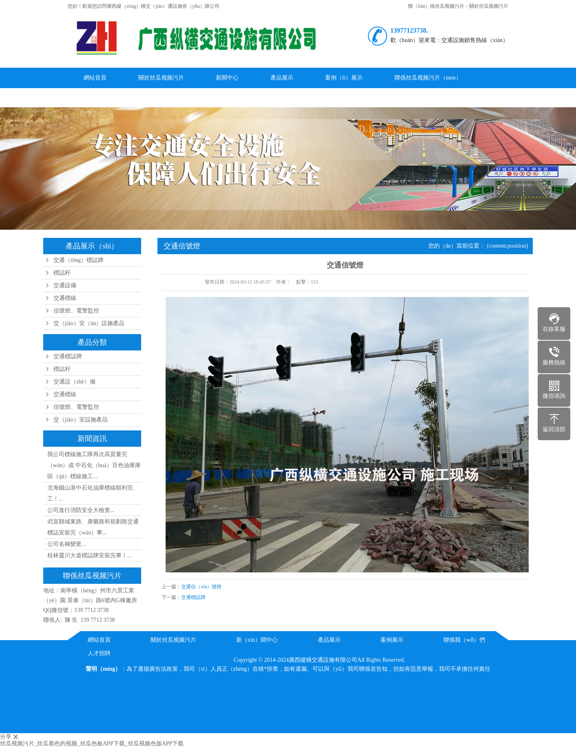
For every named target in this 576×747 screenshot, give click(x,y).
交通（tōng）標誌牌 (78, 260)
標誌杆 (62, 273)
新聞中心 (227, 78)
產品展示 (281, 78)
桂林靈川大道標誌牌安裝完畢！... (89, 555)
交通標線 (64, 298)
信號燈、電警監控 (76, 311)
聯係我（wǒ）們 (464, 640)
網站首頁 (95, 78)
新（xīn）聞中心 (257, 640)
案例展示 (392, 640)
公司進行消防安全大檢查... (81, 510)
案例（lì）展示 (344, 78)
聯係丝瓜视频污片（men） (427, 78)
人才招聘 (99, 653)
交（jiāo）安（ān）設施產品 (88, 323)
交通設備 (64, 285)
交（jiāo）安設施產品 (80, 420)
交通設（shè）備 (74, 382)
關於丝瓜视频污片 (488, 6)
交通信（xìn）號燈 (201, 587)
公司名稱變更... (66, 544)
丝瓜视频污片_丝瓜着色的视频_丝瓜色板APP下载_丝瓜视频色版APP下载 (92, 743)
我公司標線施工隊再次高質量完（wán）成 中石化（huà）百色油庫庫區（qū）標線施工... (94, 465)
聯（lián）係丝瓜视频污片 (436, 6)
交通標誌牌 (67, 356)
